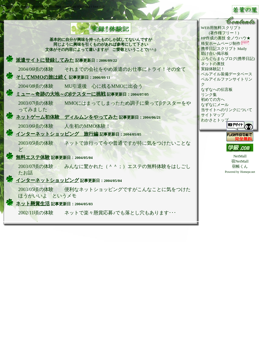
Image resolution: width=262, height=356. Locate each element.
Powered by (232, 171)
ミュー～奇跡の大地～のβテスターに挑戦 (61, 94)
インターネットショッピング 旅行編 (57, 134)
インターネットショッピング (47, 180)
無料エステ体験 (33, 157)
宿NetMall (239, 161)
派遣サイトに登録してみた (45, 60)
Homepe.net (247, 171)
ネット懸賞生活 (33, 203)
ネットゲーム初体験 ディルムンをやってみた (67, 117)
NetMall (240, 156)
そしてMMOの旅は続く (42, 77)
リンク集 (209, 94)
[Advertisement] (240, 265)
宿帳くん (240, 166)
